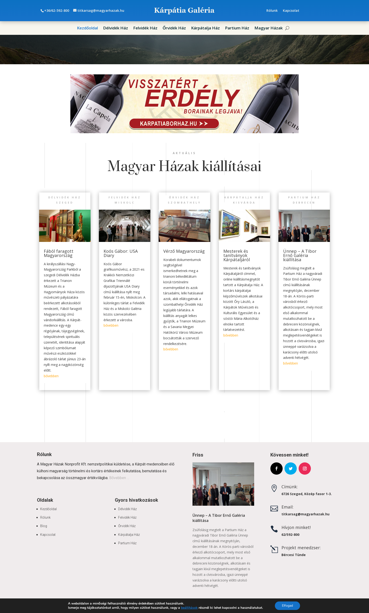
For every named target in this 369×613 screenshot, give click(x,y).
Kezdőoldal (87, 28)
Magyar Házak (268, 28)
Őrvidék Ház (174, 28)
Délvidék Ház (115, 28)
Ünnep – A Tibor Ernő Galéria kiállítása (300, 255)
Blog (43, 526)
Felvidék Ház (145, 28)
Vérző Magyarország (184, 251)
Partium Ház (237, 28)
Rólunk (272, 11)
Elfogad (287, 605)
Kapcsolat (291, 11)
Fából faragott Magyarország (58, 253)
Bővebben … (119, 478)
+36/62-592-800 (56, 10)
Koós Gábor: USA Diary (121, 253)
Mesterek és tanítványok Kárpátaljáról (236, 255)
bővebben (51, 376)
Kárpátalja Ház (205, 28)
